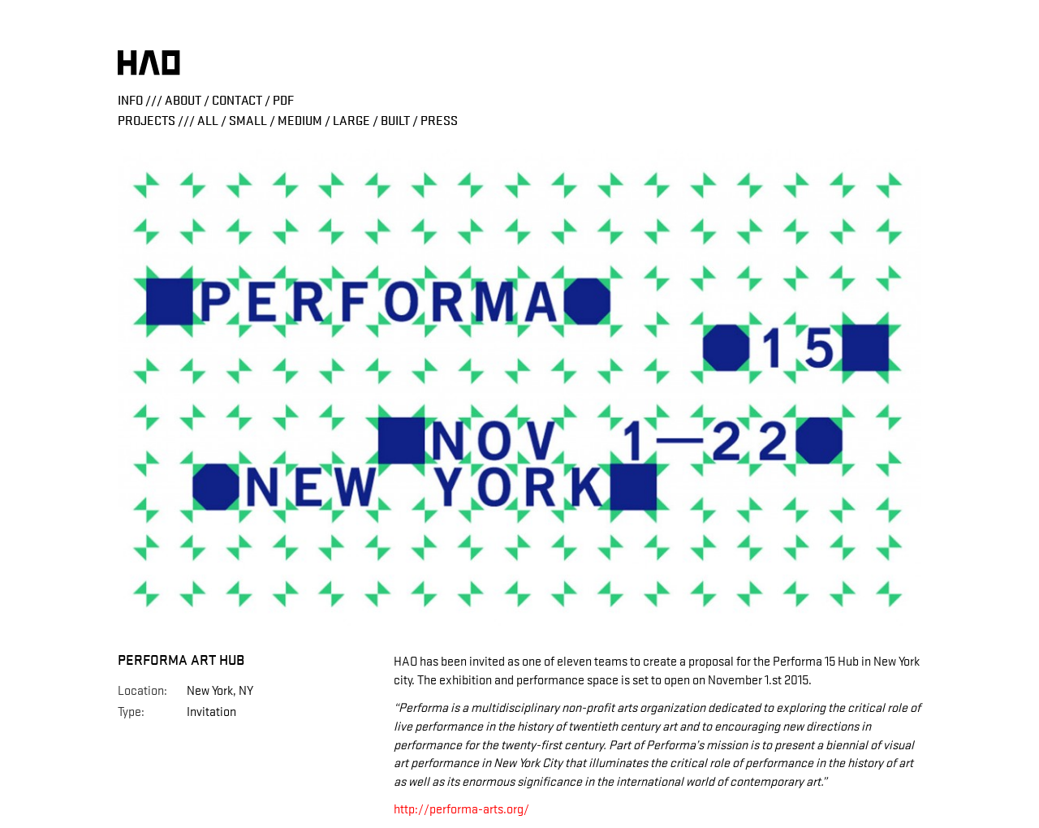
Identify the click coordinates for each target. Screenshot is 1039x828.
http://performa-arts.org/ (461, 809)
